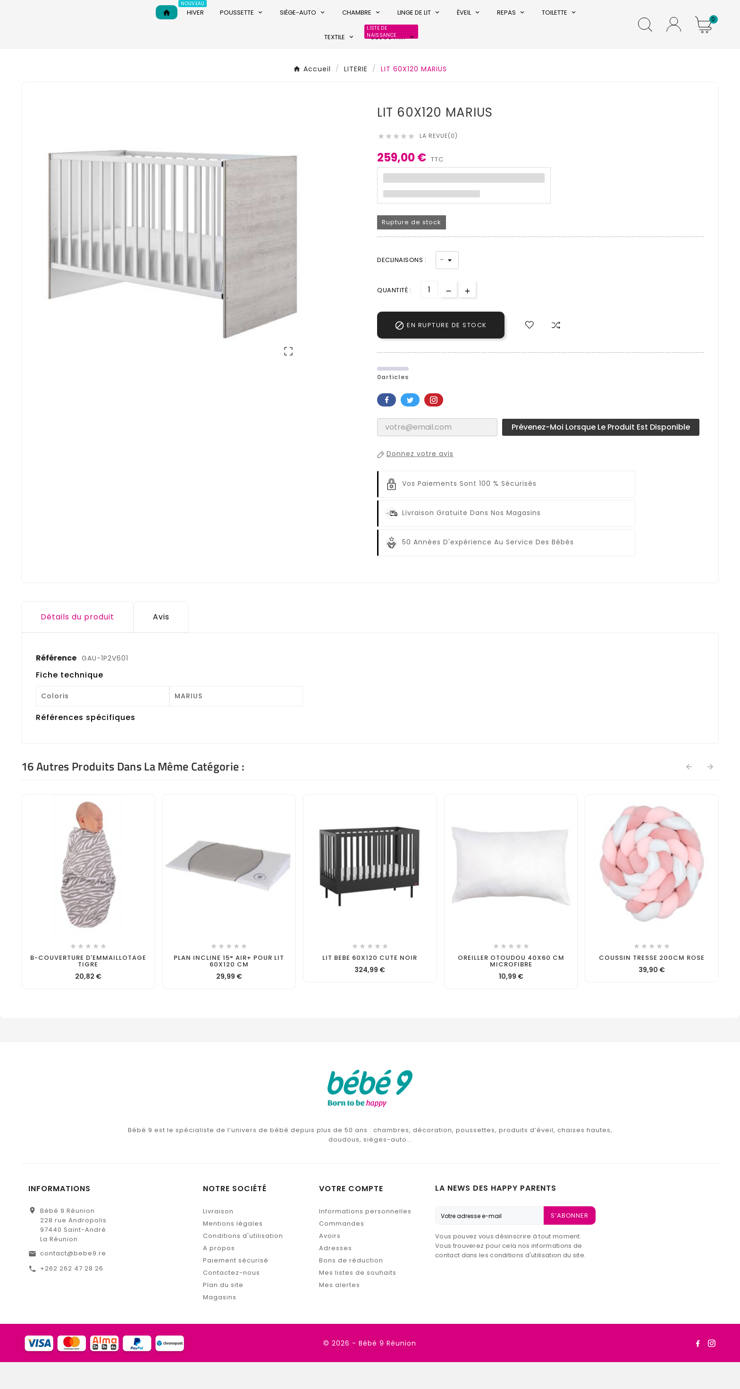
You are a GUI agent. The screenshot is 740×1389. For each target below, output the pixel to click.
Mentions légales (233, 1250)
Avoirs (330, 1262)
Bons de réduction (351, 1287)
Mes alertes (339, 1311)
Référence (57, 684)
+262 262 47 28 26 (71, 1295)
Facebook (386, 426)
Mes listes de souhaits (357, 1299)
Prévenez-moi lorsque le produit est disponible (601, 454)
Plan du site (223, 1311)
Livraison (218, 1238)
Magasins (219, 1324)
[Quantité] (429, 316)
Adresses (335, 1274)
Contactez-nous (231, 1299)
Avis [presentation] (161, 643)
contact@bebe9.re (73, 1280)
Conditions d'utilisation (243, 1262)
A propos (219, 1274)
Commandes (341, 1250)
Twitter (410, 426)
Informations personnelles (365, 1238)
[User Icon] (673, 38)
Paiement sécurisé (236, 1287)
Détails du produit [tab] (77, 643)
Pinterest (433, 426)
